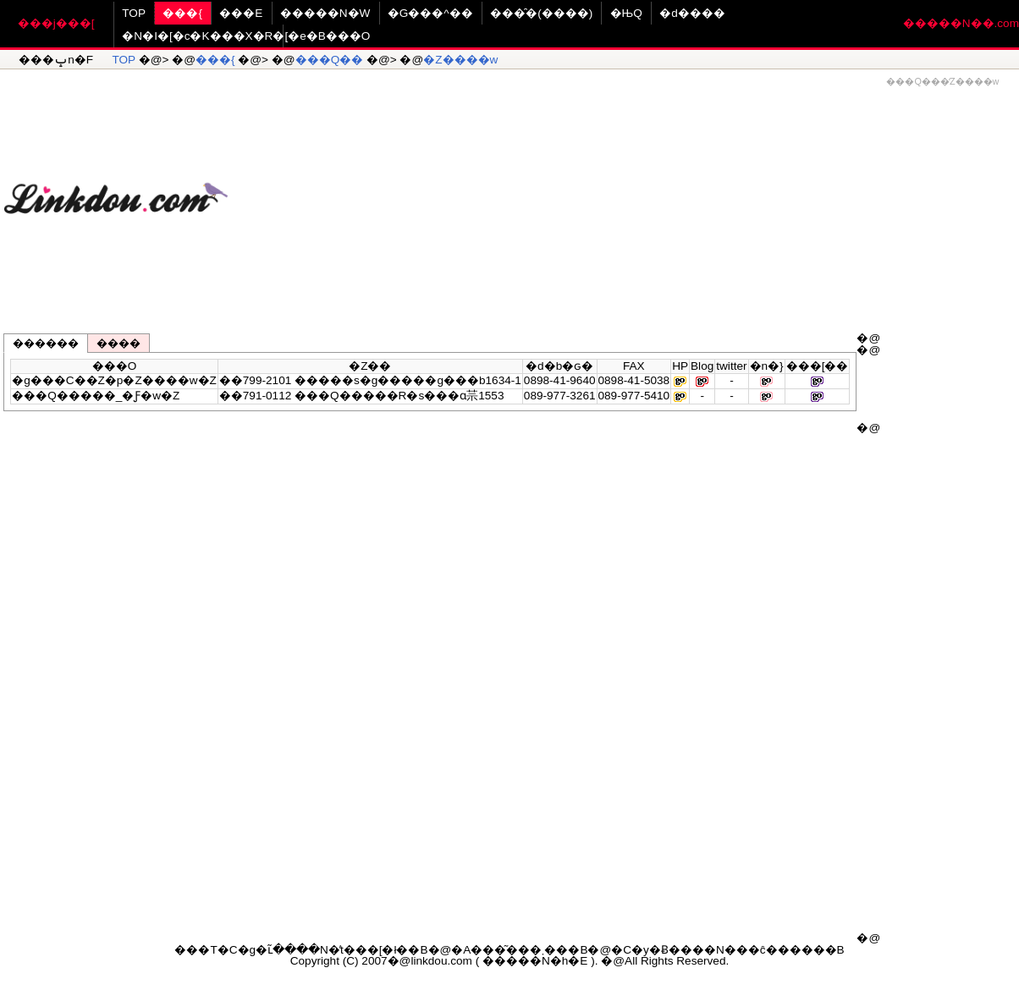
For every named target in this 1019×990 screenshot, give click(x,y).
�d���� (692, 13)
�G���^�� (430, 13)
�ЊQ (626, 13)
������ (46, 343)
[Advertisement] (623, 191)
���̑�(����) (541, 13)
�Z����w (460, 59)
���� (118, 343)
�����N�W (325, 13)
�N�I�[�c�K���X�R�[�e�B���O (246, 36)
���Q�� (329, 59)
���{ (182, 13)
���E (240, 13)
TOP (134, 13)
